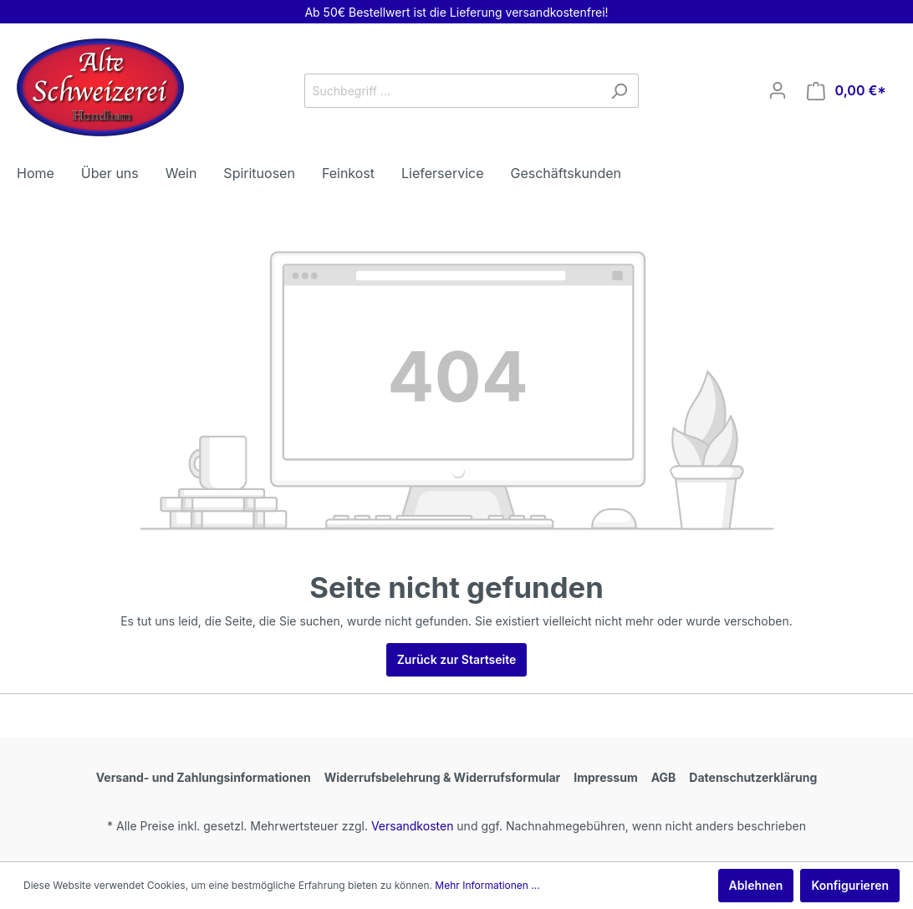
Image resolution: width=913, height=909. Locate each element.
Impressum (605, 777)
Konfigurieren (850, 885)
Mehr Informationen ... (487, 885)
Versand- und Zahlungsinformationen (203, 777)
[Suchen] (619, 91)
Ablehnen (756, 885)
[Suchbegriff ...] (452, 91)
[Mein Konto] (777, 90)
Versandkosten (412, 826)
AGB (663, 777)
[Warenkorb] (846, 90)
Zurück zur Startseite (457, 659)
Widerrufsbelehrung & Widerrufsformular (442, 777)
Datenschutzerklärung (753, 777)
